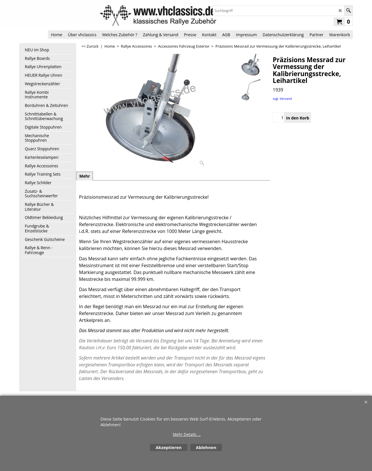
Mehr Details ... (187, 434)
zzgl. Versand (282, 98)
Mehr (84, 176)
